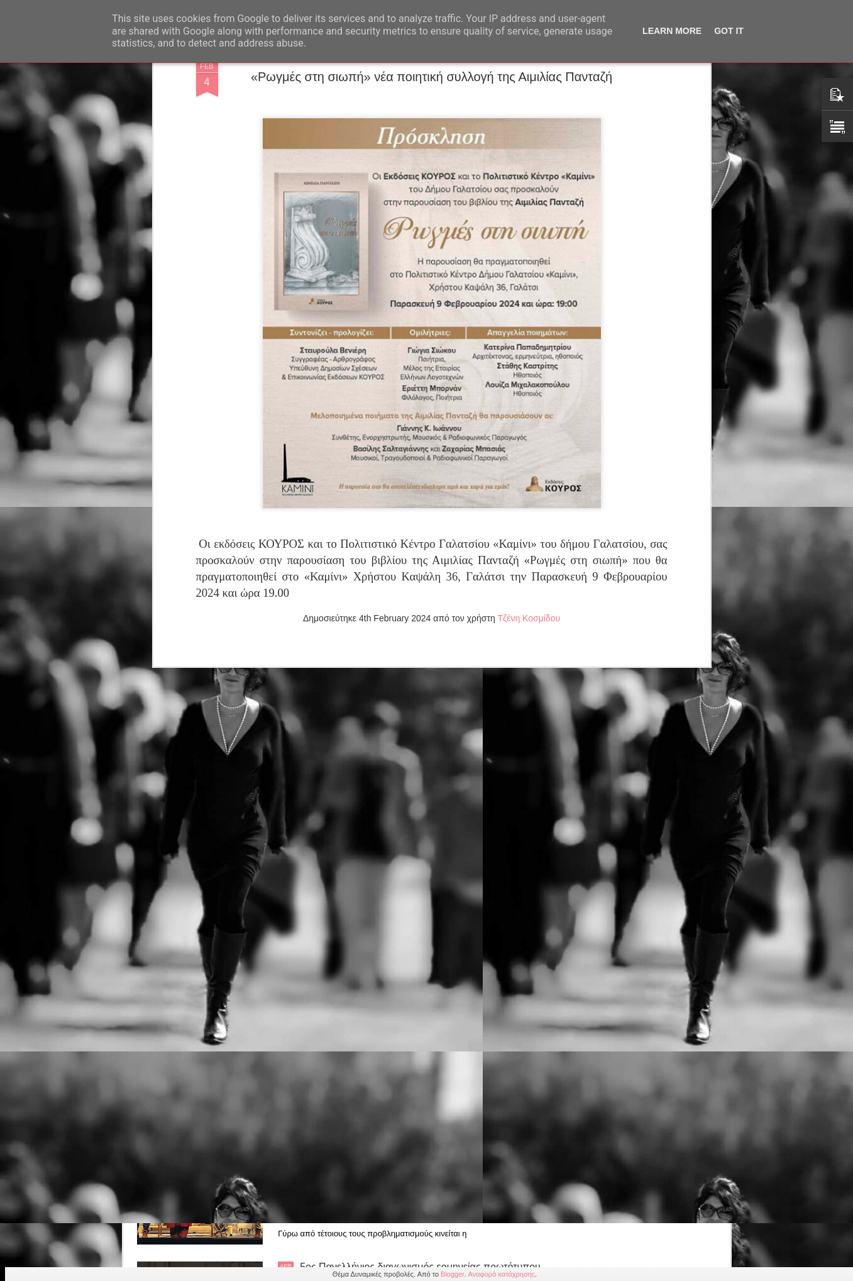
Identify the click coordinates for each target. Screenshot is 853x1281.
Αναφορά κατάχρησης (502, 1274)
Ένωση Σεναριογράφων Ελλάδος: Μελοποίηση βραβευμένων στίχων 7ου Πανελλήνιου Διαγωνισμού (416, 987)
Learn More (672, 31)
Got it (729, 31)
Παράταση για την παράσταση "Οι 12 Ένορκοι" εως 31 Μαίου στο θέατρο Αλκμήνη (413, 844)
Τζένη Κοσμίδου (528, 303)
